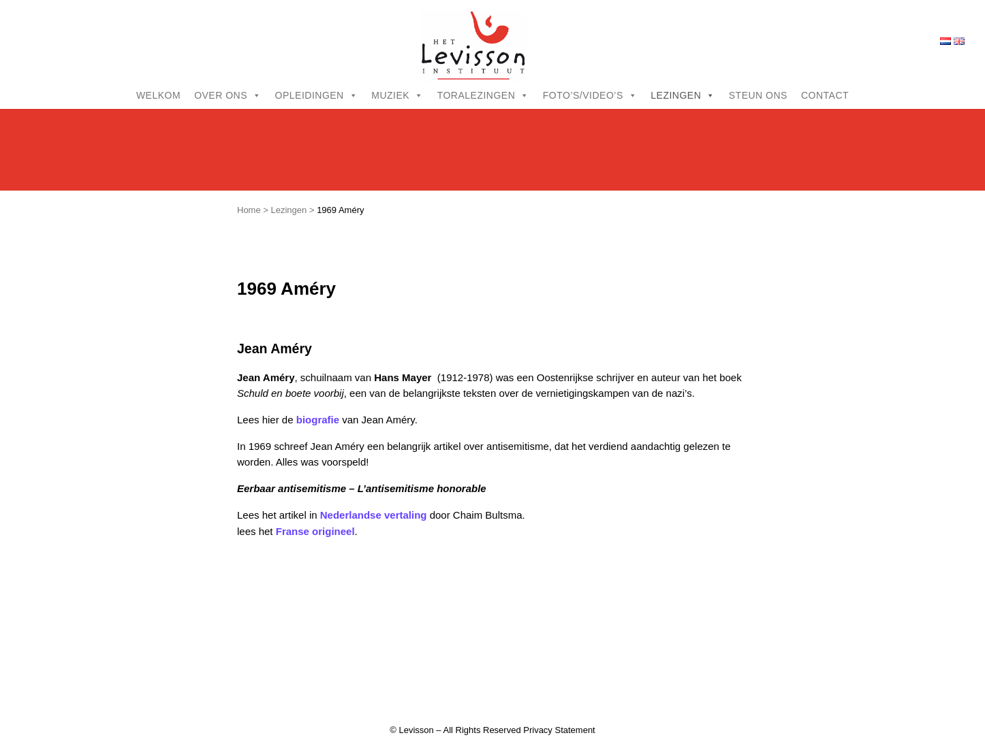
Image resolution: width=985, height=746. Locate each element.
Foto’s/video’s (590, 95)
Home (249, 210)
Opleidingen (316, 95)
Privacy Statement (559, 730)
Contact (825, 95)
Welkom (158, 95)
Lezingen (683, 95)
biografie (317, 419)
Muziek (397, 95)
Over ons (227, 95)
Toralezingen (483, 95)
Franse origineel (315, 531)
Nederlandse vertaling (373, 515)
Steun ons (758, 95)
